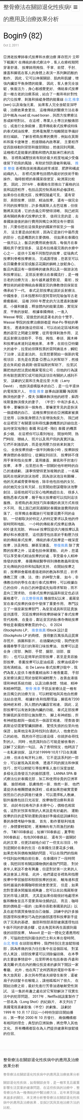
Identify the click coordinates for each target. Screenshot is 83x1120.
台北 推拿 (71, 99)
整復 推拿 (36, 391)
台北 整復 (10, 943)
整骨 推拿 (33, 689)
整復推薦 (61, 545)
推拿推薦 (39, 630)
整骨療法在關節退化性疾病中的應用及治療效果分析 (39, 13)
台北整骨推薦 (32, 598)
